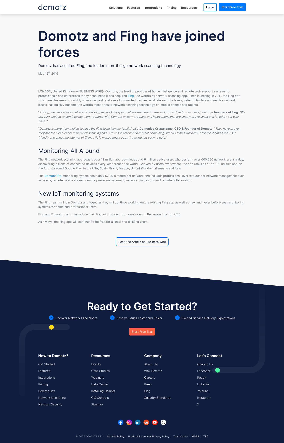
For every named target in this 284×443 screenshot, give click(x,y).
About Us (150, 364)
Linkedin (203, 384)
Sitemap (97, 404)
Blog (147, 391)
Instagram (204, 398)
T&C (205, 436)
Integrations (153, 8)
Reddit (201, 377)
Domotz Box (46, 391)
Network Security (50, 404)
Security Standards (157, 398)
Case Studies (100, 371)
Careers (149, 377)
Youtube (203, 391)
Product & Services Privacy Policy (148, 436)
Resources (189, 8)
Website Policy (115, 436)
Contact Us (205, 364)
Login (210, 7)
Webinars (97, 377)
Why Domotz (153, 371)
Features (133, 8)
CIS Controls (100, 398)
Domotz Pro (53, 176)
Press (148, 384)
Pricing (172, 8)
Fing (131, 96)
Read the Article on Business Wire (142, 242)
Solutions (116, 8)
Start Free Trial (232, 7)
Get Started (46, 364)
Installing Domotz (103, 391)
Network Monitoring (52, 398)
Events (96, 364)
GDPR (195, 436)
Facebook (204, 371)
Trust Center (180, 436)
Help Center (99, 384)
